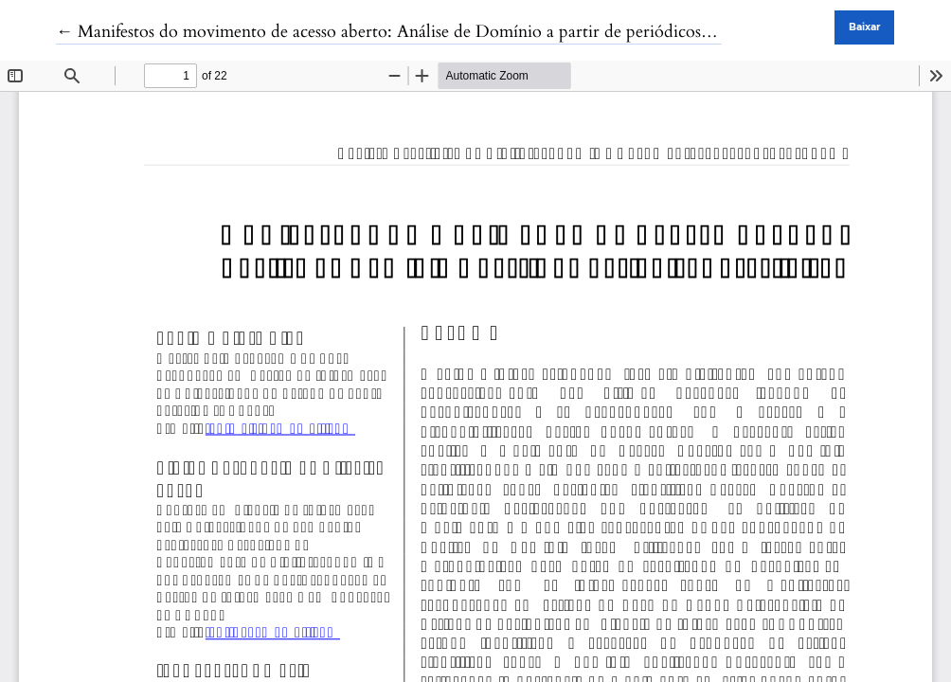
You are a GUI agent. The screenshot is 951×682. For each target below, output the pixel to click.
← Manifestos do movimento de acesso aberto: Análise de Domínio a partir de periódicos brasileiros (417, 32)
